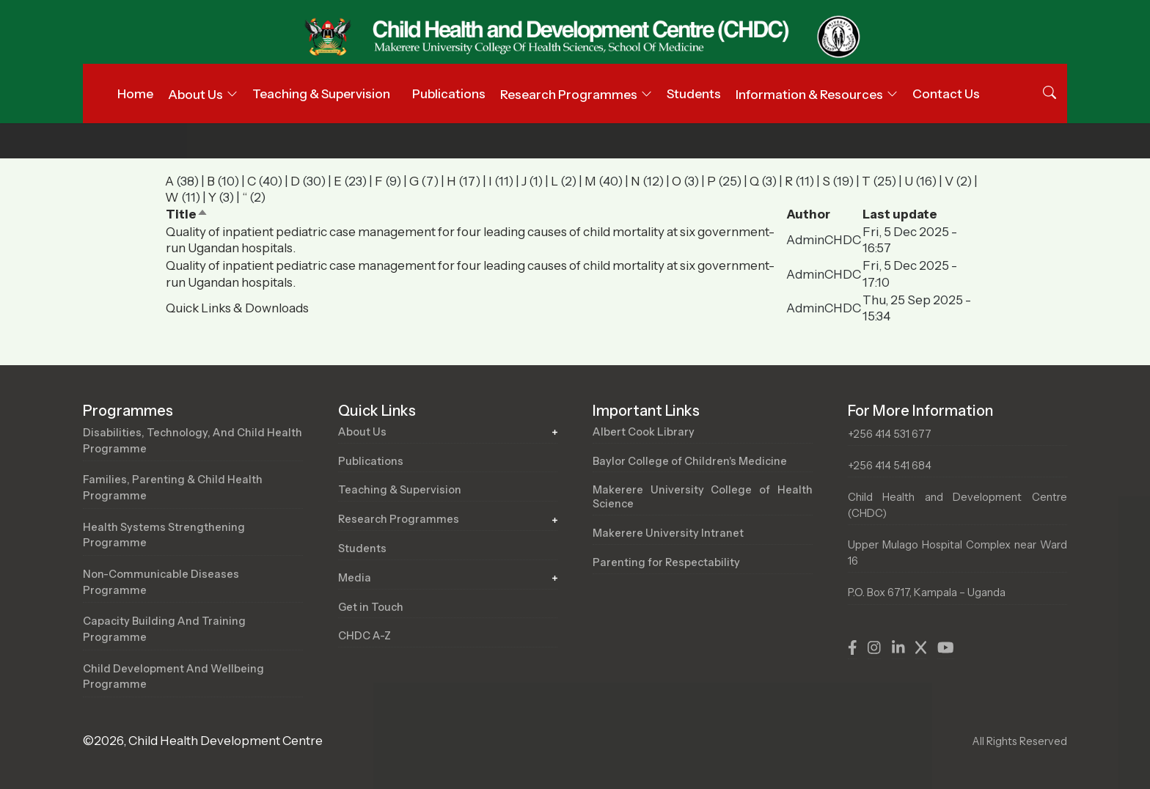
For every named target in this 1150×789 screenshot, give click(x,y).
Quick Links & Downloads (237, 308)
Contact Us (946, 94)
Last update (899, 214)
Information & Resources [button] (809, 94)
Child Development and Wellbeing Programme (173, 676)
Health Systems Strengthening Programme (164, 535)
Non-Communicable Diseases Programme (161, 582)
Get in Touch (370, 607)
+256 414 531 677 (889, 434)
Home (135, 94)
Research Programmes (398, 519)
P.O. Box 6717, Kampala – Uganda (927, 592)
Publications (449, 94)
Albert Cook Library (644, 431)
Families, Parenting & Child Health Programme (173, 487)
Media (354, 577)
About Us (362, 431)
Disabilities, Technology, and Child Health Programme (192, 440)
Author (808, 214)
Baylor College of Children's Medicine (690, 461)
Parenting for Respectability (666, 562)
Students (694, 94)
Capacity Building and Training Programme (164, 629)
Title (187, 214)
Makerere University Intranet (668, 533)
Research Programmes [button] (568, 94)
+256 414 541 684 (889, 465)
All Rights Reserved (1019, 741)
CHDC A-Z (364, 635)
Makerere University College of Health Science (703, 496)
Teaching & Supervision (321, 94)
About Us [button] (195, 94)
